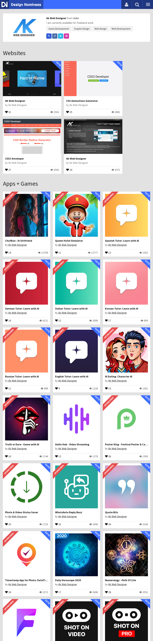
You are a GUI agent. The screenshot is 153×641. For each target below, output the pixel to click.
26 (121, 336)
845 (84, 446)
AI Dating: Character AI (18, 324)
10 (46, 336)
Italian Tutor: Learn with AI (21, 269)
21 (46, 391)
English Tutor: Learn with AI (134, 269)
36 (121, 446)
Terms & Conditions (52, 631)
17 (46, 281)
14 (8, 226)
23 (8, 391)
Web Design (101, 28)
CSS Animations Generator (71, 94)
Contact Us (17, 631)
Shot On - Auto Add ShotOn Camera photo (105, 544)
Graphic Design (81, 28)
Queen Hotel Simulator (57, 214)
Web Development (121, 28)
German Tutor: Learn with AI (135, 214)
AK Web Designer (15, 94)
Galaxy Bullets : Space (56, 544)
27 (108, 105)
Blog (6, 631)
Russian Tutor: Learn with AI (97, 269)
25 (58, 105)
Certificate (32, 631)
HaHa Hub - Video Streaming (97, 324)
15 (8, 336)
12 (83, 226)
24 (8, 156)
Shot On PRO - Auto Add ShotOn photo (28, 489)
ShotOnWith (12, 544)
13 (83, 336)
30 (83, 501)
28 (46, 446)
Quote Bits (86, 379)
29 (83, 556)
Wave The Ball (88, 489)
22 (46, 556)
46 (46, 501)
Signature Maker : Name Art (134, 544)
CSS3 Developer (114, 94)
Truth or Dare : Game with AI (60, 324)
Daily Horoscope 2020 (18, 434)
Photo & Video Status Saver (21, 379)
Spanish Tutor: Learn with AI (97, 214)
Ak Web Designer (56, 18)
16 (121, 226)
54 (8, 556)
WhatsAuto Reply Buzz (56, 379)
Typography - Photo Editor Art (61, 489)
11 (46, 226)
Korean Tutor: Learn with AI (59, 269)
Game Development (59, 28)
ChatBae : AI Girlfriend (18, 214)
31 (8, 105)
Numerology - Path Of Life (58, 434)
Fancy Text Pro (14, 599)
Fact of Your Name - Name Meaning (101, 434)
